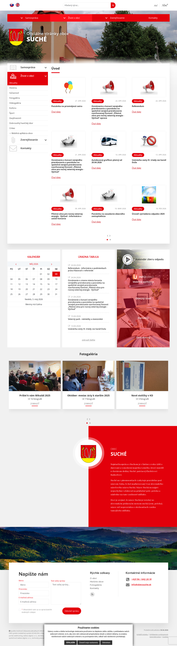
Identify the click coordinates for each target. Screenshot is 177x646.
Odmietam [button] (106, 643)
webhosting (18, 636)
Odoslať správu (72, 611)
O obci (93, 578)
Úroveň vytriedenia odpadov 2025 (148, 214)
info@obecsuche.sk (141, 585)
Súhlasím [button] (70, 643)
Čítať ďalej (56, 111)
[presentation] (107, 235)
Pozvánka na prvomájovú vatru (66, 106)
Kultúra (12, 108)
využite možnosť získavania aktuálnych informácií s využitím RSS (33, 631)
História (13, 88)
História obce (96, 582)
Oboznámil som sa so (37, 610)
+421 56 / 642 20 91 (142, 579)
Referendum (138, 106)
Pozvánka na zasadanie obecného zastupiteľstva (108, 215)
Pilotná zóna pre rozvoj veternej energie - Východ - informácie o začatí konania (67, 216)
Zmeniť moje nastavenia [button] (88, 643)
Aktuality (13, 82)
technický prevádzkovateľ (41, 638)
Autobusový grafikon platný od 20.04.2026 (107, 161)
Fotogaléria (14, 98)
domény (41, 636)
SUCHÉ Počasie (33, 316)
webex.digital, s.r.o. (30, 636)
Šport (12, 113)
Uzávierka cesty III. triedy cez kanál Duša (149, 161)
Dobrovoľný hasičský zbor (21, 123)
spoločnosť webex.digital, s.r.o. (20, 638)
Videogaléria (15, 103)
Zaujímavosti (15, 118)
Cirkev (12, 128)
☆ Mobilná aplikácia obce (21, 133)
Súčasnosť (14, 93)
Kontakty (153, 17)
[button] (28, 18)
